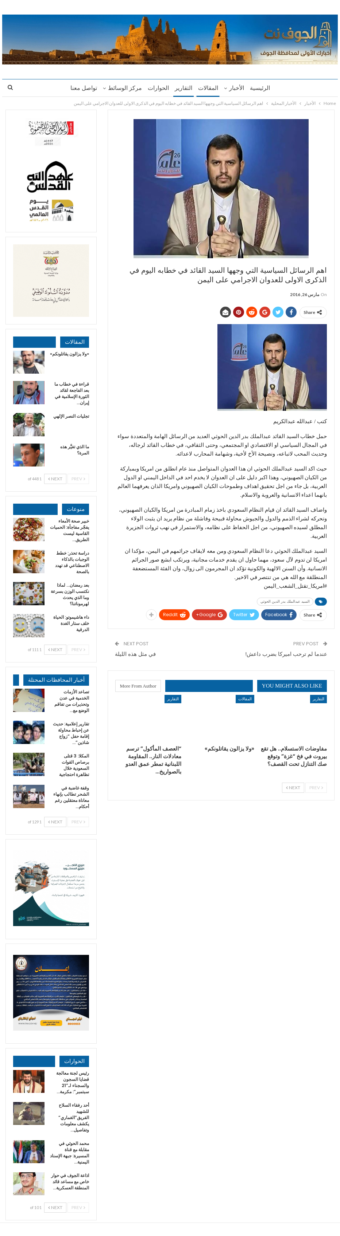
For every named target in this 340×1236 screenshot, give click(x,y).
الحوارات (157, 88)
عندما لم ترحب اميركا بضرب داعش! (286, 654)
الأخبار (238, 88)
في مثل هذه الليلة (135, 654)
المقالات (209, 88)
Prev (316, 787)
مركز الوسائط (123, 88)
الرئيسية (263, 88)
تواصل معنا (80, 88)
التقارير (183, 88)
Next (293, 787)
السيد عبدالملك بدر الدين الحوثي (285, 601)
